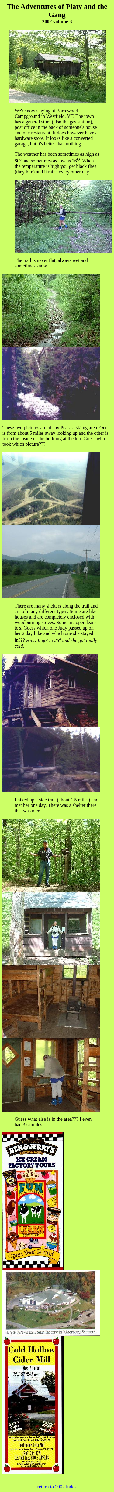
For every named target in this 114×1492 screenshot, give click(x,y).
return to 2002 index (57, 1486)
